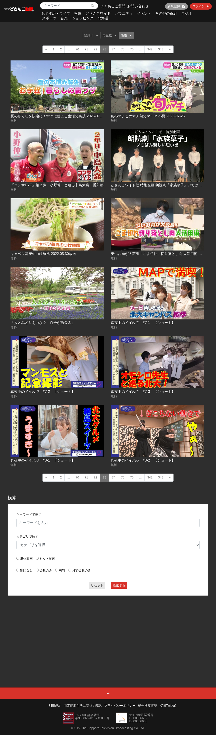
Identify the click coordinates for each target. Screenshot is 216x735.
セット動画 (47, 558)
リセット (97, 585)
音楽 (64, 18)
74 (113, 49)
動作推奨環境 (147, 705)
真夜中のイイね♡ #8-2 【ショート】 (143, 460)
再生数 (109, 35)
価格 (126, 35)
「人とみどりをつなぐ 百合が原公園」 (43, 323)
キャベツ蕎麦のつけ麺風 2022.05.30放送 (43, 254)
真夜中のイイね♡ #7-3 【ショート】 (143, 391)
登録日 (91, 35)
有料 (62, 570)
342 (149, 49)
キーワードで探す (28, 514)
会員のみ (46, 570)
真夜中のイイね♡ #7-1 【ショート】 (143, 323)
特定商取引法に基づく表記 (83, 705)
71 (86, 49)
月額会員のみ (81, 570)
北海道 (103, 18)
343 (160, 49)
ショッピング (82, 18)
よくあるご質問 (112, 6)
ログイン (200, 6)
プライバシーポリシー (120, 705)
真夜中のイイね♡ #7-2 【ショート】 (43, 391)
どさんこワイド (98, 13)
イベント (144, 13)
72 (95, 49)
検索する (119, 585)
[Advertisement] (108, 631)
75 (123, 49)
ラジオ (186, 13)
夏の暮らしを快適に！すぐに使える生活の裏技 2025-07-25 (58, 116)
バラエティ (124, 13)
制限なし (26, 570)
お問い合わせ (138, 6)
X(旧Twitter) (168, 705)
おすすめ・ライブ (55, 13)
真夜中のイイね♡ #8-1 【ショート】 (43, 460)
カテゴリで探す (27, 536)
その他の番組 (166, 13)
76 (131, 49)
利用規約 (55, 705)
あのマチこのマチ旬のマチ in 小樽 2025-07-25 (148, 116)
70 (77, 49)
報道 (77, 13)
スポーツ (49, 18)
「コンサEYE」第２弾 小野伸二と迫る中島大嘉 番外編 (57, 185)
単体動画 (26, 558)
